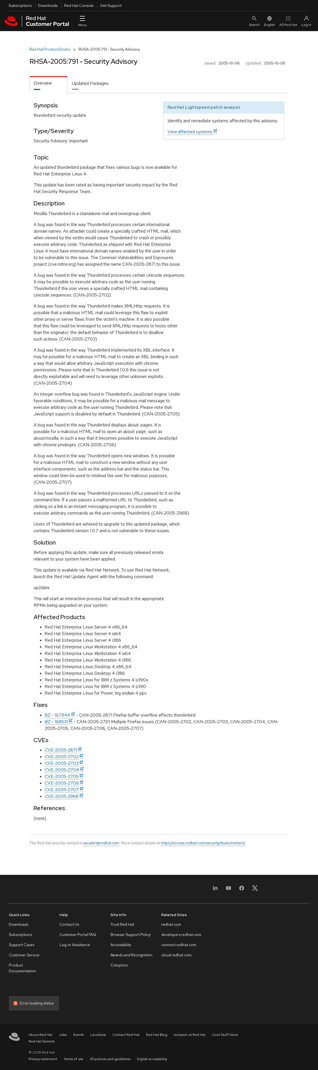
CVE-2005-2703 (62, 763)
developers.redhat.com (181, 934)
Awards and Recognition (131, 954)
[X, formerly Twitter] (255, 890)
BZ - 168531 (56, 722)
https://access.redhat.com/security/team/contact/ (203, 842)
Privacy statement (43, 1059)
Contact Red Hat (125, 1035)
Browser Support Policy (131, 934)
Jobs (63, 1035)
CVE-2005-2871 (61, 750)
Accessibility (121, 944)
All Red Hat (288, 21)
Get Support (111, 5)
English (269, 21)
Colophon (119, 965)
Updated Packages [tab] (90, 83)
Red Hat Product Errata (49, 49)
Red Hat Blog (156, 1035)
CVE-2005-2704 (62, 770)
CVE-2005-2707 (62, 790)
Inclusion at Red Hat (190, 1035)
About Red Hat (40, 1035)
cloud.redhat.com (176, 954)
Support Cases (21, 944)
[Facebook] (241, 890)
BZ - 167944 (57, 715)
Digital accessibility (152, 1059)
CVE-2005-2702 (62, 756)
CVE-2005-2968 (62, 796)
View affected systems (190, 132)
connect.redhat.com (178, 944)
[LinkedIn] (215, 890)
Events (78, 1035)
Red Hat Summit (42, 1041)
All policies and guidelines (110, 1059)
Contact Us (69, 924)
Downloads (48, 5)
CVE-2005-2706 (62, 783)
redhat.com (171, 924)
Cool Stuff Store (225, 1035)
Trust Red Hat (122, 924)
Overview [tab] (43, 83)
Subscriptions (20, 5)
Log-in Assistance (75, 944)
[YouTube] (228, 890)
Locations (98, 1035)
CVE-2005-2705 (62, 776)
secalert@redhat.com (101, 842)
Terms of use (73, 1059)
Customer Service (24, 954)
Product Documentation (22, 968)
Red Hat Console (79, 5)
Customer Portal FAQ (78, 934)
